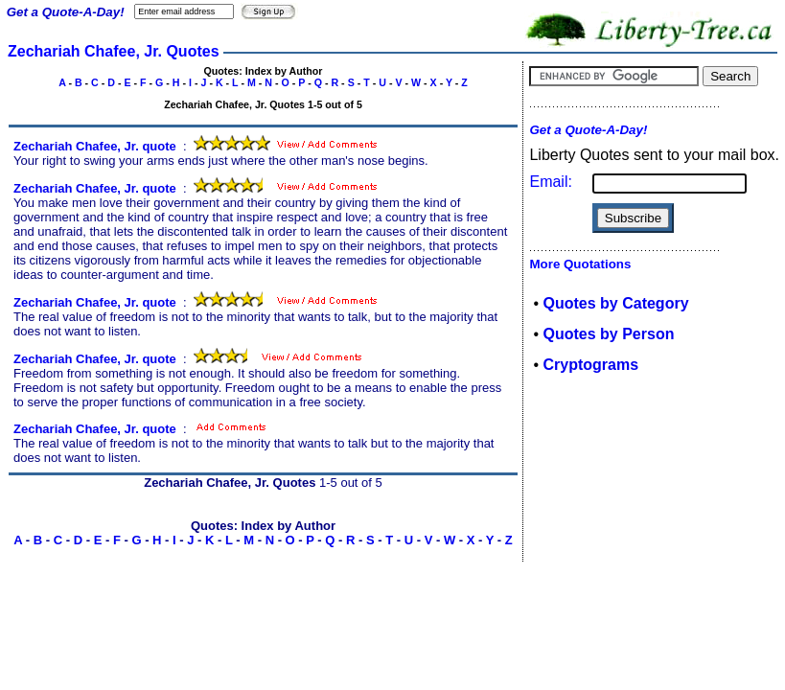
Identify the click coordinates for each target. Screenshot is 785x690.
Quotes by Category (616, 303)
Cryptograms (591, 364)
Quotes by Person (609, 334)
